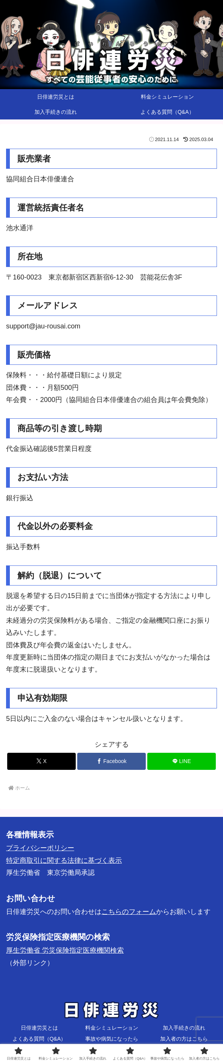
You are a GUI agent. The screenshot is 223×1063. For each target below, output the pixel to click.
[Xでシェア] (41, 761)
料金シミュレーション (111, 1028)
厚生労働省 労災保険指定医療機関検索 (65, 950)
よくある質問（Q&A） (39, 1039)
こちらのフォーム (128, 911)
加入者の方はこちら (184, 1039)
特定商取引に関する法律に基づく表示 (64, 860)
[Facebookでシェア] (111, 761)
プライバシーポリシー (40, 848)
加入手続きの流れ (184, 1028)
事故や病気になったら (111, 1039)
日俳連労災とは (39, 1028)
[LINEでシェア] (181, 761)
